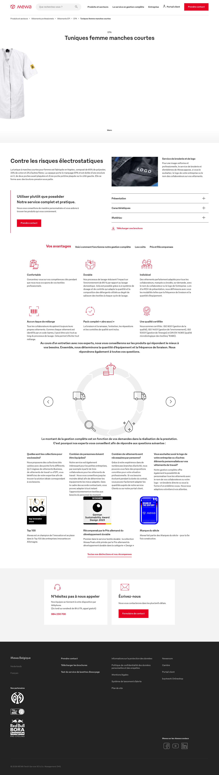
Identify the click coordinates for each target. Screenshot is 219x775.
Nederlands (16, 666)
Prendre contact (196, 6)
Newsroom (167, 658)
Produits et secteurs (19, 18)
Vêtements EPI (63, 18)
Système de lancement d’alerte (127, 681)
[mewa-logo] (20, 7)
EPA (75, 18)
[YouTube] (175, 745)
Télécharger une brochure (126, 228)
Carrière (166, 665)
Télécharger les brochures (74, 665)
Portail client (168, 671)
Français (14, 673)
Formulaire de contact (133, 613)
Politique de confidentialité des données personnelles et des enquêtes (131, 666)
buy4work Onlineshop (172, 678)
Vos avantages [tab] (58, 245)
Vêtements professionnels (42, 18)
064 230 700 (58, 614)
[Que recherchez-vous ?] (58, 6)
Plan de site (117, 688)
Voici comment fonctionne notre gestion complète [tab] (103, 246)
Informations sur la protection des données (132, 658)
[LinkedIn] (184, 745)
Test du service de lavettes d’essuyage (80, 671)
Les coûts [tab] (140, 246)
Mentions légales (120, 674)
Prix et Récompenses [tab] (161, 246)
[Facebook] (166, 745)
